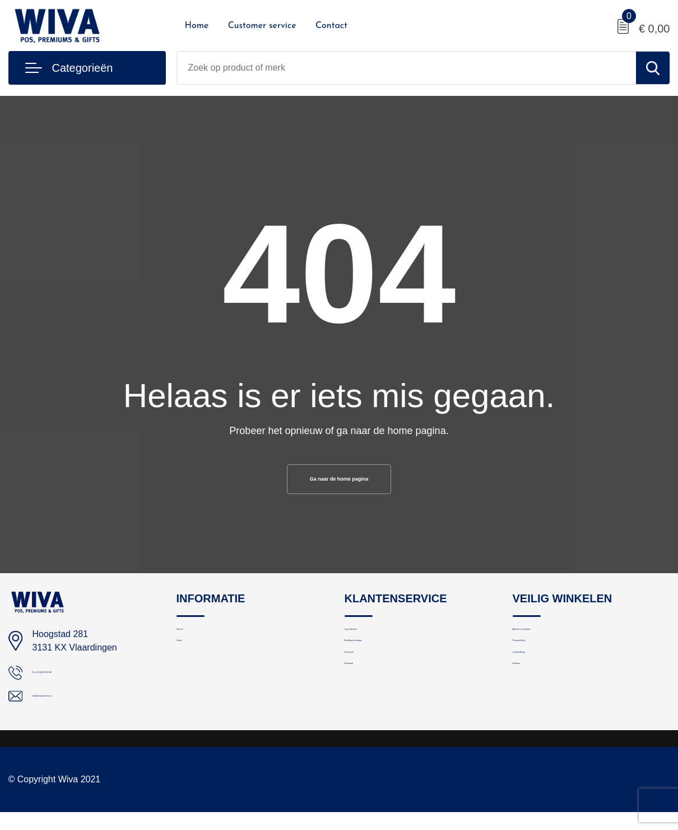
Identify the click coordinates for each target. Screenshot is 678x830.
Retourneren (368, 690)
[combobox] (406, 68)
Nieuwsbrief (366, 714)
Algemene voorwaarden (557, 642)
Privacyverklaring (545, 666)
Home (197, 25)
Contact (331, 25)
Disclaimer (532, 714)
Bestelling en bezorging (388, 666)
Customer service (262, 25)
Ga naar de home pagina (338, 482)
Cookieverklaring (544, 690)
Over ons (194, 642)
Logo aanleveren (376, 642)
